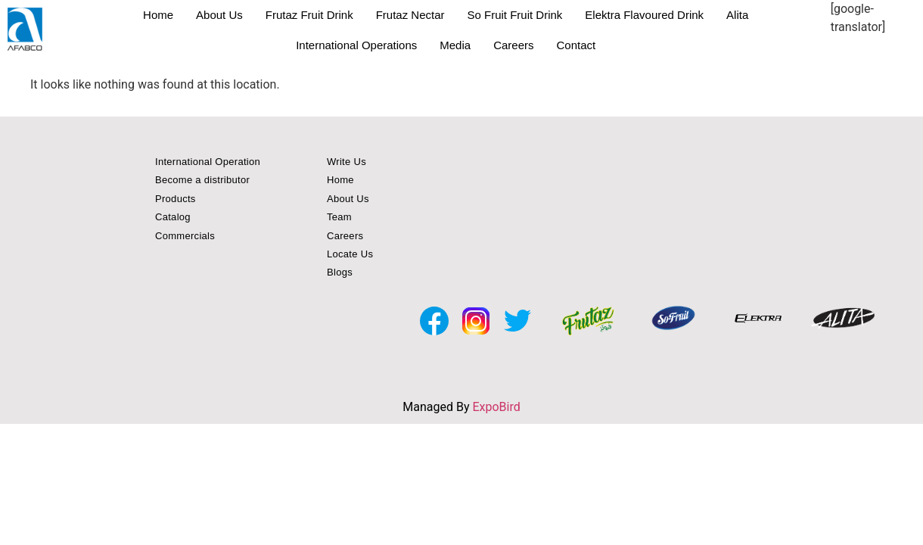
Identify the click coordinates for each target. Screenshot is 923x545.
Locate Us (350, 254)
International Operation (207, 161)
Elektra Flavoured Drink (644, 14)
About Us (219, 14)
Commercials (185, 235)
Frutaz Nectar (410, 14)
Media (455, 45)
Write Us (346, 161)
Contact (575, 45)
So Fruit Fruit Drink (515, 14)
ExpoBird (496, 407)
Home (158, 14)
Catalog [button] (173, 217)
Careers (513, 45)
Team (339, 217)
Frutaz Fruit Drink (309, 14)
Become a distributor (202, 179)
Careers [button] (345, 235)
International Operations (356, 45)
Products (175, 198)
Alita (737, 14)
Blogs (340, 272)
